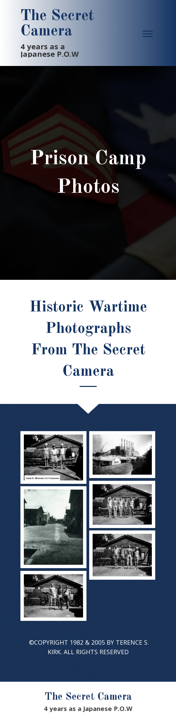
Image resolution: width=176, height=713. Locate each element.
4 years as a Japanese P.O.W (49, 50)
